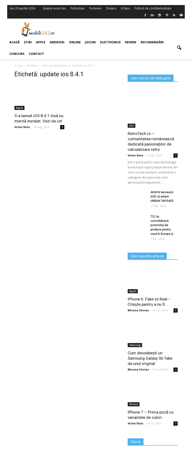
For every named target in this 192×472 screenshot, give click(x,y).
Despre (111, 8)
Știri (131, 125)
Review (130, 42)
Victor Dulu (135, 155)
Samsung (135, 345)
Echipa (125, 8)
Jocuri (90, 42)
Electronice (110, 42)
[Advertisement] (127, 29)
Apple (132, 291)
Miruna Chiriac (138, 310)
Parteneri (95, 8)
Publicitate (78, 8)
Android (57, 42)
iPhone (133, 404)
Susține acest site (54, 8)
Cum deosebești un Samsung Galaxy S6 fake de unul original (150, 358)
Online (75, 42)
